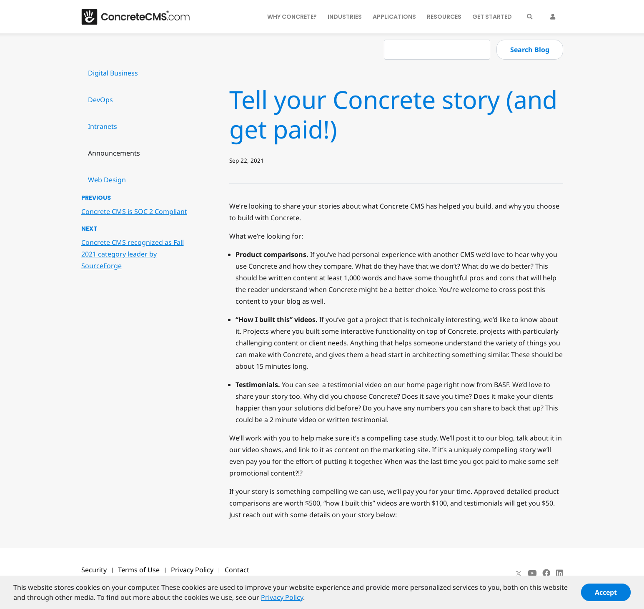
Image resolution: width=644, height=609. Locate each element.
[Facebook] (546, 573)
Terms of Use (139, 569)
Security (94, 569)
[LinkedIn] (559, 573)
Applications (394, 17)
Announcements (114, 153)
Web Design (107, 179)
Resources (444, 17)
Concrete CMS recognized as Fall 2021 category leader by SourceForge (132, 254)
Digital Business (113, 73)
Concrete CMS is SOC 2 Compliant (134, 211)
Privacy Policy (192, 569)
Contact (237, 569)
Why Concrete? (292, 17)
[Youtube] (532, 573)
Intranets (102, 126)
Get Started (492, 17)
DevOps (100, 99)
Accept (606, 595)
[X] (518, 573)
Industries (345, 17)
